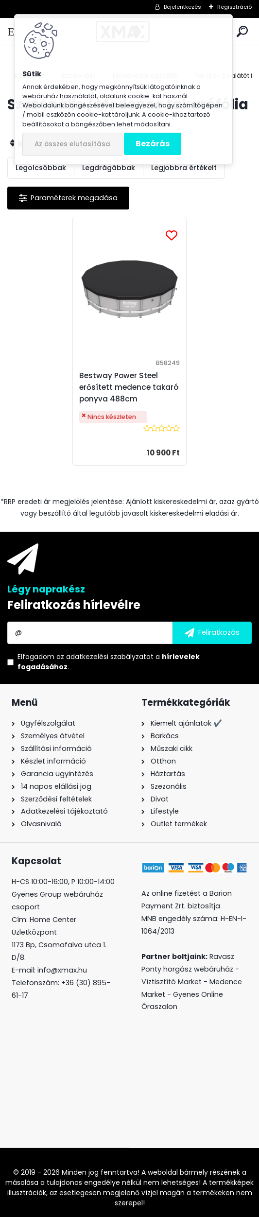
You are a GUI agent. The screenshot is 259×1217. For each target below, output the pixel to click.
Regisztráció (234, 7)
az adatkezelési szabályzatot (105, 656)
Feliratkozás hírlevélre (73, 605)
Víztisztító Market (171, 982)
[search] (242, 31)
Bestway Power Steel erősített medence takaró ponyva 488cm (128, 387)
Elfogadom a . (108, 662)
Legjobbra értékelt (184, 168)
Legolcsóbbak (41, 168)
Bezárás (153, 143)
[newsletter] (212, 632)
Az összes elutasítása (72, 144)
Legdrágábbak (108, 168)
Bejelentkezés (182, 7)
